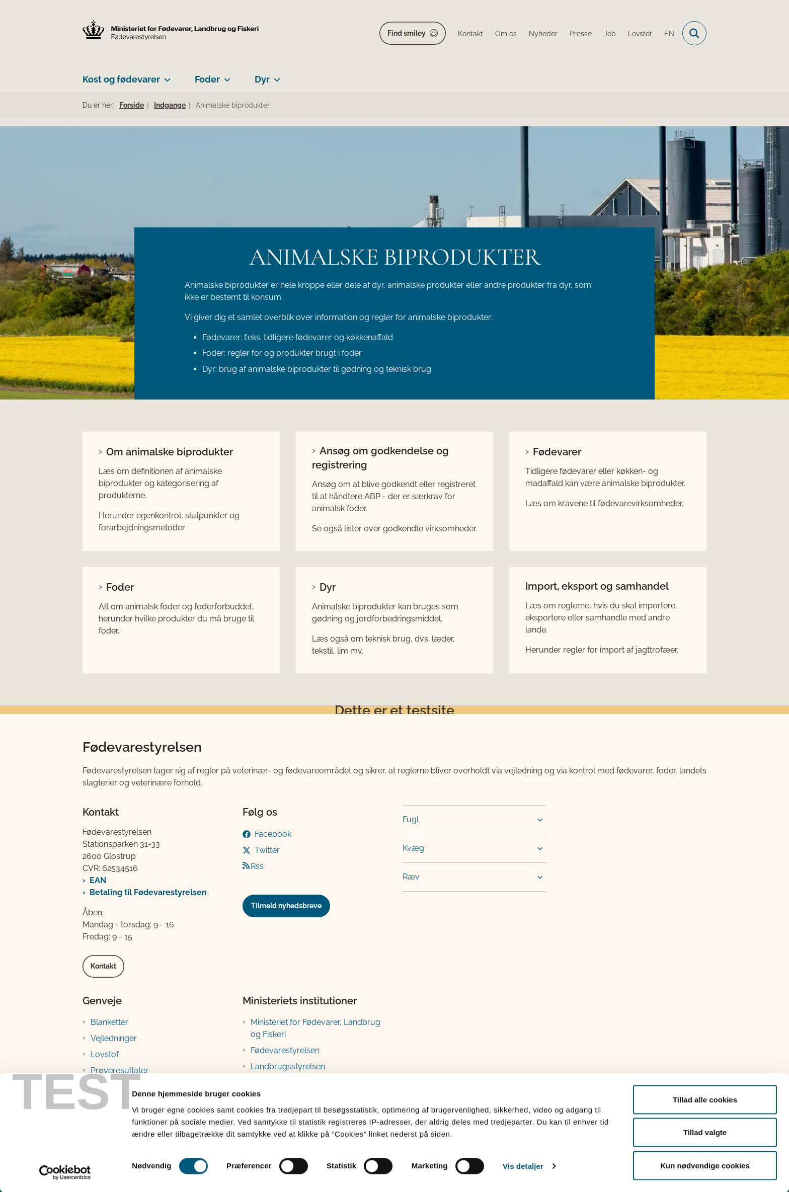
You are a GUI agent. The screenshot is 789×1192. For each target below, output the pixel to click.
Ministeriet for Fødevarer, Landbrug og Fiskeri (315, 1028)
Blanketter (109, 1022)
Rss (257, 866)
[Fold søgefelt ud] (694, 33)
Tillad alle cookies (705, 1099)
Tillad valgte (705, 1132)
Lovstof (105, 1054)
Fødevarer (557, 452)
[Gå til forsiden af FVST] (171, 30)
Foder (207, 79)
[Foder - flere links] (225, 75)
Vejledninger (114, 1038)
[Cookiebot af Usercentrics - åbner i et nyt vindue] (65, 1172)
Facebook (273, 834)
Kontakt (103, 966)
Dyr (262, 79)
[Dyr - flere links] (275, 75)
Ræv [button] (411, 877)
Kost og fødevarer (121, 79)
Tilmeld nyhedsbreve (286, 906)
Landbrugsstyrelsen (288, 1066)
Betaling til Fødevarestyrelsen (148, 892)
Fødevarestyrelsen (285, 1050)
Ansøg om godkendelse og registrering (380, 458)
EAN (98, 880)
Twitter (267, 850)
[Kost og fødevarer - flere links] (165, 75)
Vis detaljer (523, 1166)
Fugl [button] (411, 819)
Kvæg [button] (413, 848)
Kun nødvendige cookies (705, 1165)
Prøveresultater (119, 1070)
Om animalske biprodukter (169, 452)
